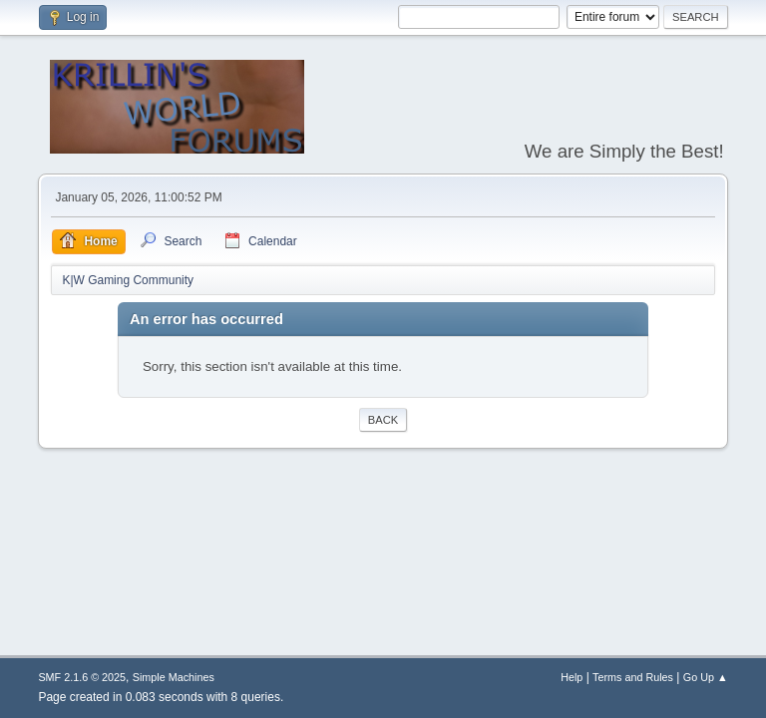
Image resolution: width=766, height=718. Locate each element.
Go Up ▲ (705, 677)
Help (571, 677)
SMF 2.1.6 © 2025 (82, 677)
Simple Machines (173, 677)
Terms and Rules (632, 677)
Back (383, 420)
